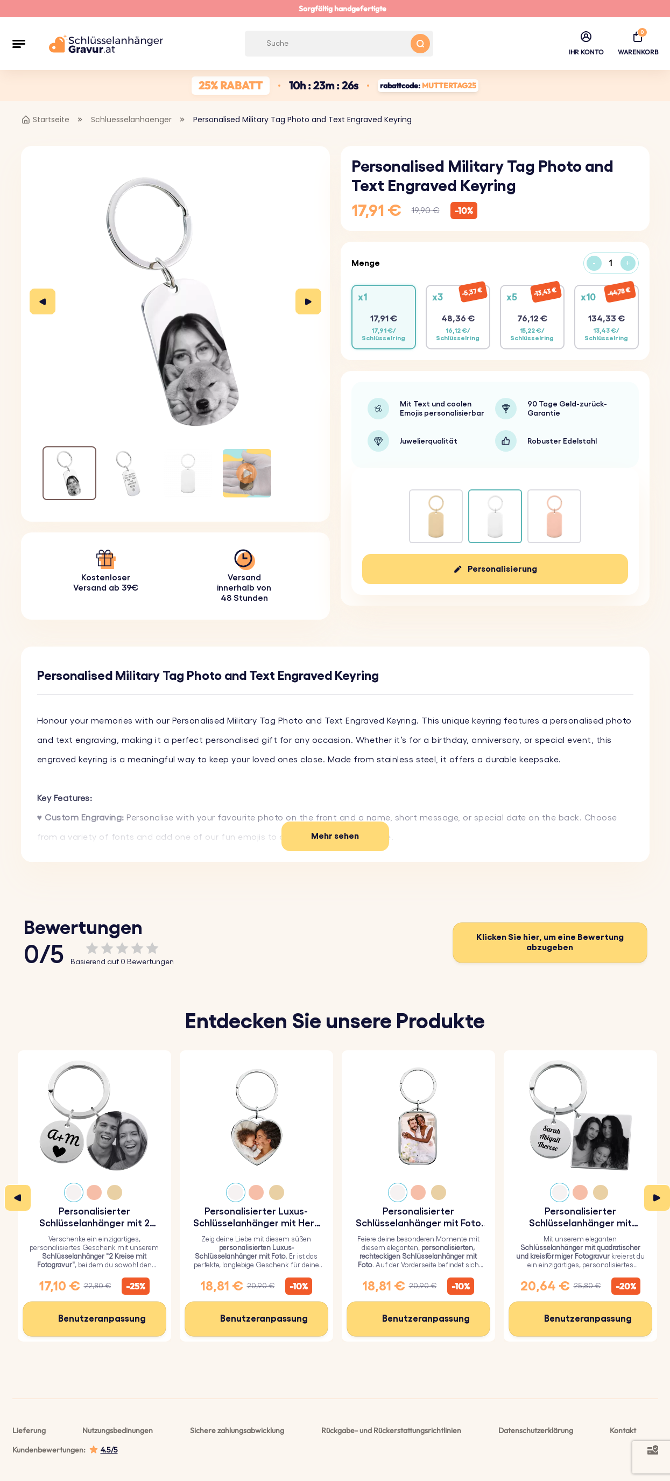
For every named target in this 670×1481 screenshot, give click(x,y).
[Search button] (420, 43)
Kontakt (623, 1430)
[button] (18, 43)
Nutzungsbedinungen (117, 1430)
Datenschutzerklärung (535, 1430)
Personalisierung (502, 569)
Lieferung (29, 1430)
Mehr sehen (335, 836)
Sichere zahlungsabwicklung (237, 1430)
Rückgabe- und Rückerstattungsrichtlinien (391, 1430)
